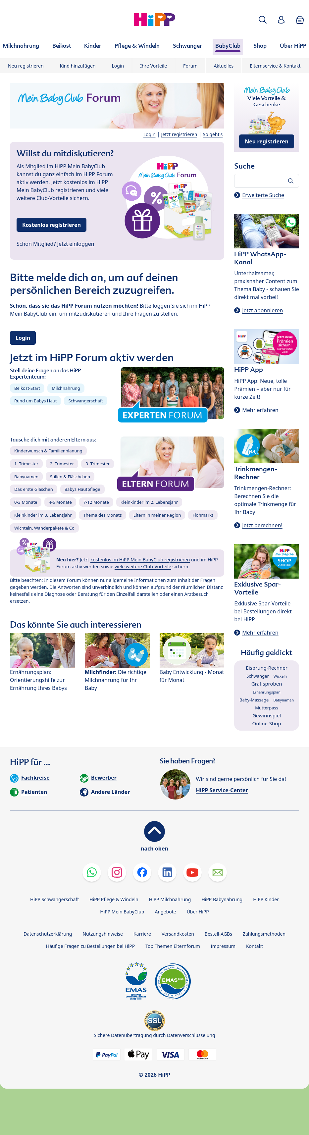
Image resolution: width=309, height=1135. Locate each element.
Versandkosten (178, 934)
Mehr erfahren (260, 410)
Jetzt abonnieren (262, 310)
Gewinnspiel (266, 715)
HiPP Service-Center (222, 790)
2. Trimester (62, 464)
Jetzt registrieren (179, 134)
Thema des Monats (102, 515)
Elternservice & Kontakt (275, 66)
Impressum (223, 946)
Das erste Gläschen (33, 489)
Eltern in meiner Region (157, 515)
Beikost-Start (27, 388)
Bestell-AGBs (218, 934)
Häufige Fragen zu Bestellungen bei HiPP (90, 946)
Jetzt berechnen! (262, 525)
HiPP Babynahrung (221, 899)
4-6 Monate (60, 502)
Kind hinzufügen (78, 66)
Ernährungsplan (267, 692)
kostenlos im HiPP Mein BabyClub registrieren (140, 559)
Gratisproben (266, 683)
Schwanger (257, 676)
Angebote (165, 911)
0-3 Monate (25, 502)
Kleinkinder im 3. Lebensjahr (43, 515)
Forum (190, 66)
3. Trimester (97, 464)
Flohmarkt (202, 515)
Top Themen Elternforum (172, 946)
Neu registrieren (26, 66)
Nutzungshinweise (102, 934)
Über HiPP (198, 911)
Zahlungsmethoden (264, 934)
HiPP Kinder (266, 899)
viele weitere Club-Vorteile (143, 566)
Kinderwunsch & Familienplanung (48, 451)
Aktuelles (223, 66)
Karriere (142, 934)
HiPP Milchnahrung (170, 899)
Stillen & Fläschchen (70, 477)
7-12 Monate (96, 502)
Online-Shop (266, 723)
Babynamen (26, 477)
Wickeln (280, 676)
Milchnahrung (66, 388)
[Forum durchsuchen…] (266, 181)
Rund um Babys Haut (35, 401)
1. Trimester (26, 464)
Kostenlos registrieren (51, 225)
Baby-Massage (254, 700)
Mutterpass (266, 708)
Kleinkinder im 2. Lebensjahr (149, 502)
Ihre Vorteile (153, 66)
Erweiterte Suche (263, 195)
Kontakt (254, 946)
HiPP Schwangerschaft (54, 899)
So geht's (213, 134)
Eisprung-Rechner (266, 667)
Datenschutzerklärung (48, 934)
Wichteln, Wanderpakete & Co (44, 528)
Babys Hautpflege (82, 489)
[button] (263, 20)
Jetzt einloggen (75, 243)
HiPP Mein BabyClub (122, 911)
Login (118, 66)
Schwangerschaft (85, 401)
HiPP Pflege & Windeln (113, 899)
